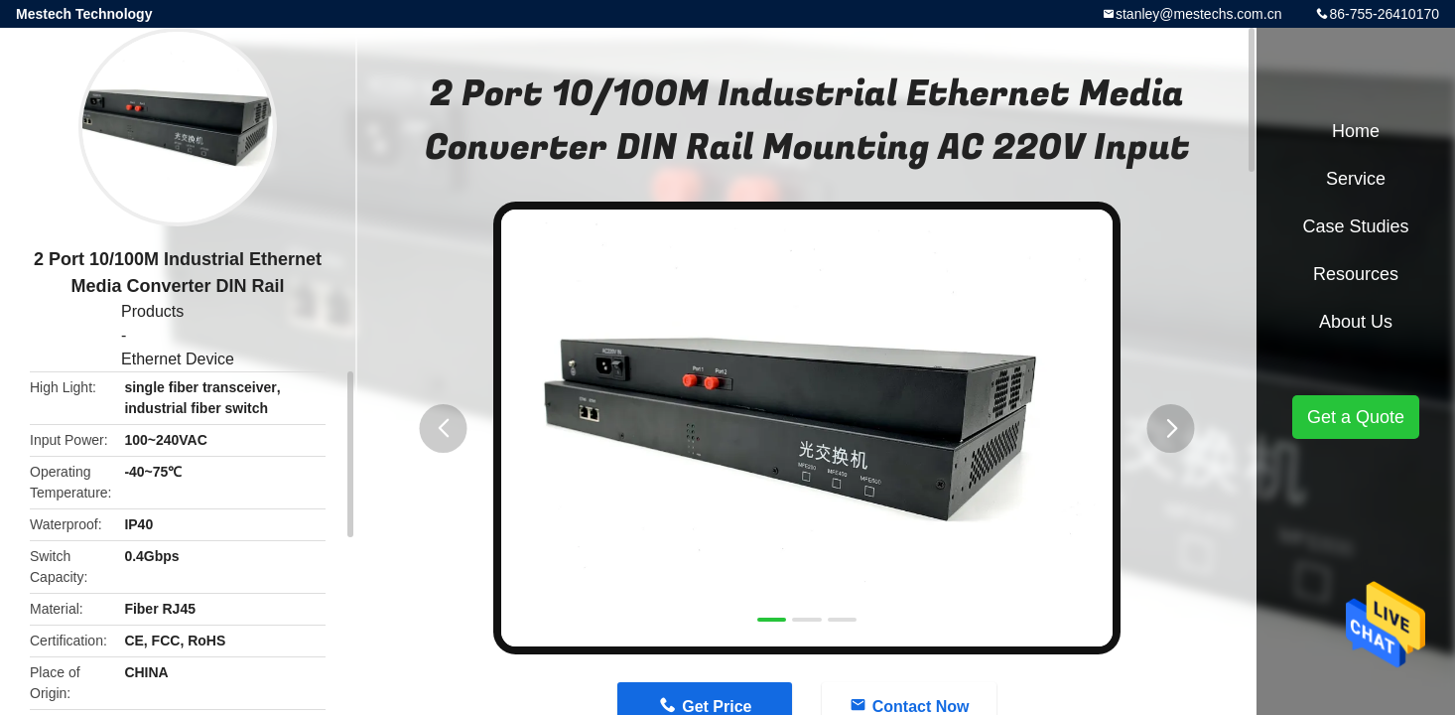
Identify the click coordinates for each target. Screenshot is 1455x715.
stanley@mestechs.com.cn (1199, 14)
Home (1356, 131)
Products (152, 311)
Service (1356, 179)
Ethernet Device (177, 359)
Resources (1355, 274)
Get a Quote (1355, 417)
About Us (1355, 322)
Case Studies (1355, 226)
